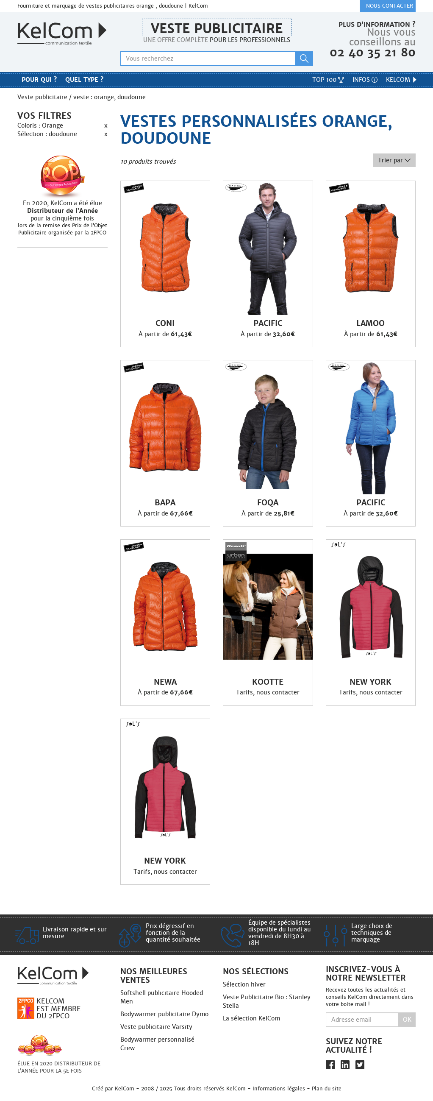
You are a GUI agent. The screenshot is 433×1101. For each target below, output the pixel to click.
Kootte (267, 682)
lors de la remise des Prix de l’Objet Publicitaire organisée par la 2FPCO (62, 229)
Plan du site (326, 1088)
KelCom (402, 80)
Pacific (267, 323)
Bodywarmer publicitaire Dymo (164, 1014)
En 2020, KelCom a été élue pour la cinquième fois (62, 210)
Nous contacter (389, 6)
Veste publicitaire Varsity (156, 1027)
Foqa (267, 503)
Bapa (165, 503)
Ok (407, 1019)
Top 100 (328, 80)
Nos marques (216, 81)
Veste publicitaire (217, 28)
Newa (165, 682)
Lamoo (370, 323)
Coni (165, 323)
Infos (365, 80)
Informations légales (279, 1088)
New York (370, 682)
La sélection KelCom (251, 1018)
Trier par (394, 160)
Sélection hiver (244, 984)
